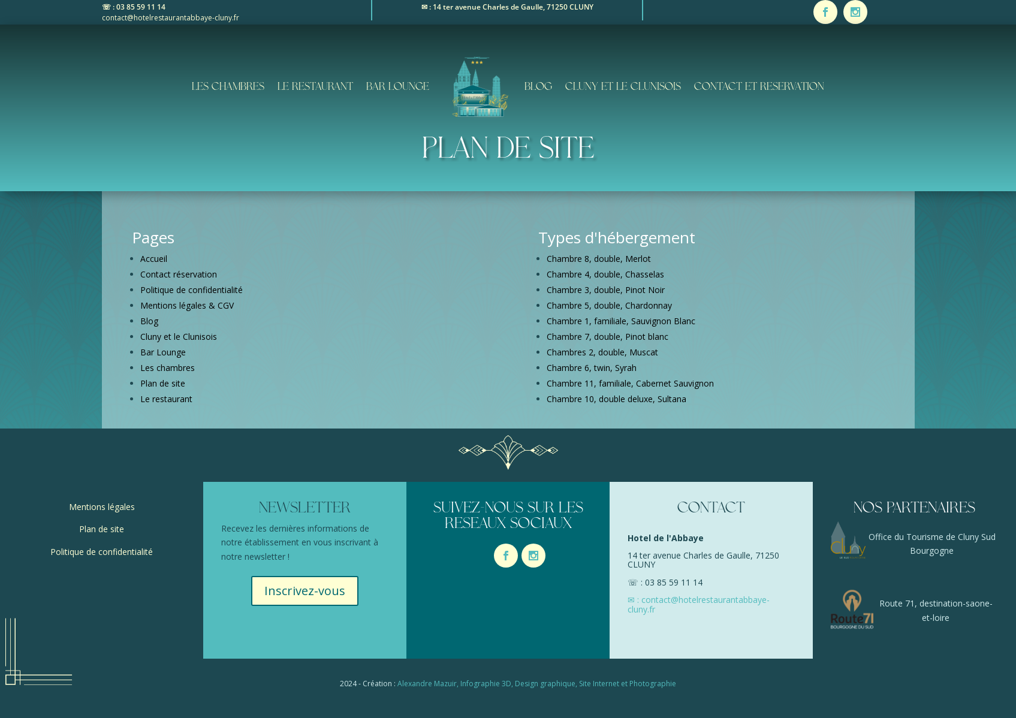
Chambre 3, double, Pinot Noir (606, 289)
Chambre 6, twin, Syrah (592, 367)
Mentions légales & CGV (187, 305)
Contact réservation (178, 274)
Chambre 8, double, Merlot (599, 258)
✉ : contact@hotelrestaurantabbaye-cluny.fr (699, 604)
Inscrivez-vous (304, 591)
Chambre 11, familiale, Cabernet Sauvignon (630, 383)
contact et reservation (759, 87)
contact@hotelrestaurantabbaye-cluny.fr (170, 18)
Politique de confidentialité (191, 289)
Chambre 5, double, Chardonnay (609, 305)
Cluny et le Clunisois (623, 87)
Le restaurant (315, 87)
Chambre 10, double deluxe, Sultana (616, 399)
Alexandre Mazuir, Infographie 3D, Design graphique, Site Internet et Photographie (536, 683)
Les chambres (228, 87)
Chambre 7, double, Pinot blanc (607, 336)
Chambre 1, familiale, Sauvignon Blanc (621, 321)
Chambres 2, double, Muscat (602, 352)
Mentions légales (102, 506)
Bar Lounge (397, 87)
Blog (538, 87)
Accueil (153, 258)
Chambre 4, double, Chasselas (605, 274)
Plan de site (162, 383)
